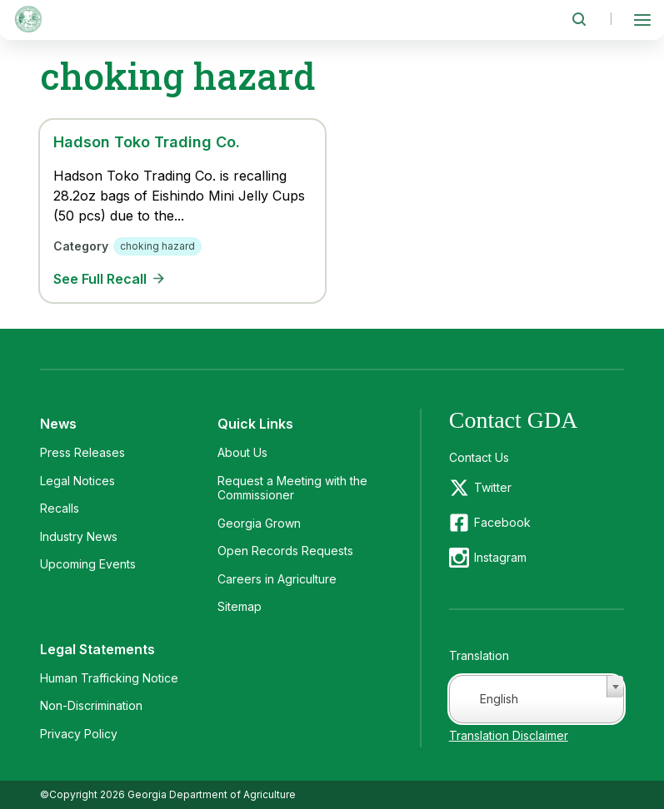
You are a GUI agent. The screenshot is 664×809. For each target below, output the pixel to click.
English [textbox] (499, 699)
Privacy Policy (78, 734)
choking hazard (157, 246)
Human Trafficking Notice (109, 678)
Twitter (493, 487)
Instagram (500, 557)
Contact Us (479, 457)
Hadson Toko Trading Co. (146, 142)
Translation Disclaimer (508, 736)
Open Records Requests (285, 550)
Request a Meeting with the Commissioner (292, 488)
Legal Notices (77, 481)
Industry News (78, 536)
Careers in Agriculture (277, 579)
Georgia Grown (259, 523)
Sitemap (239, 606)
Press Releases (82, 452)
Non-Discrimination (91, 705)
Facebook (502, 522)
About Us (242, 452)
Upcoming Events (88, 564)
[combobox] (536, 699)
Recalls (59, 508)
